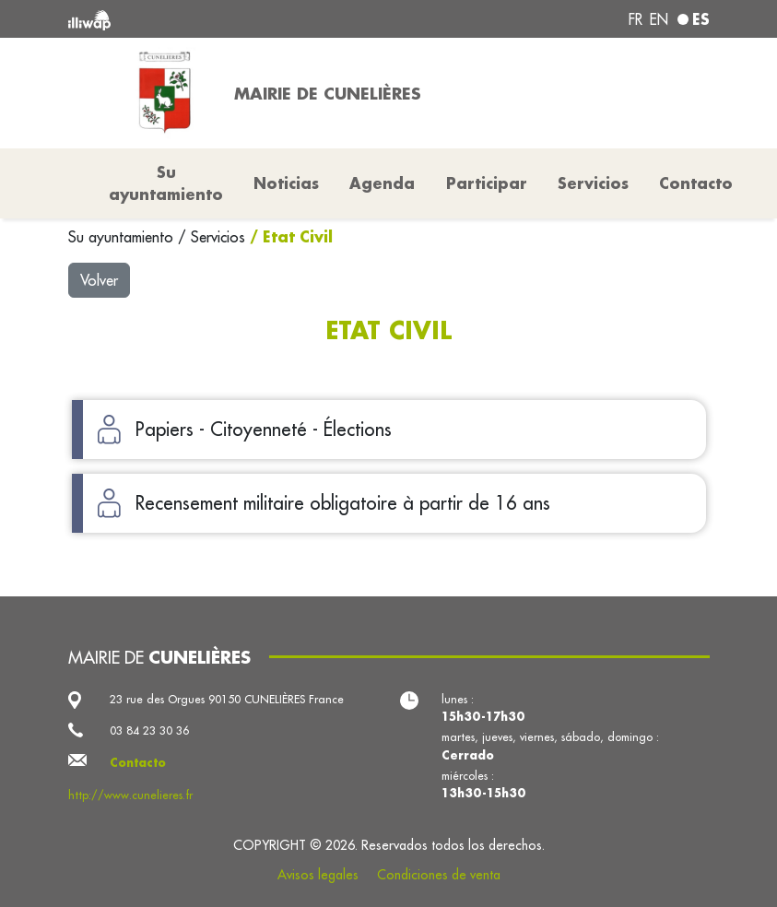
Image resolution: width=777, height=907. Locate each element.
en (659, 19)
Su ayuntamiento (123, 237)
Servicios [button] (593, 183)
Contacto (696, 183)
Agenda (382, 183)
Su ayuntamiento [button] (166, 183)
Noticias (286, 183)
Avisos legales (318, 874)
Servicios (220, 237)
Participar (486, 183)
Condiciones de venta (438, 874)
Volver (99, 280)
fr (635, 19)
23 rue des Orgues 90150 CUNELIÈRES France (227, 699)
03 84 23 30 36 (149, 730)
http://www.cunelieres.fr (130, 795)
